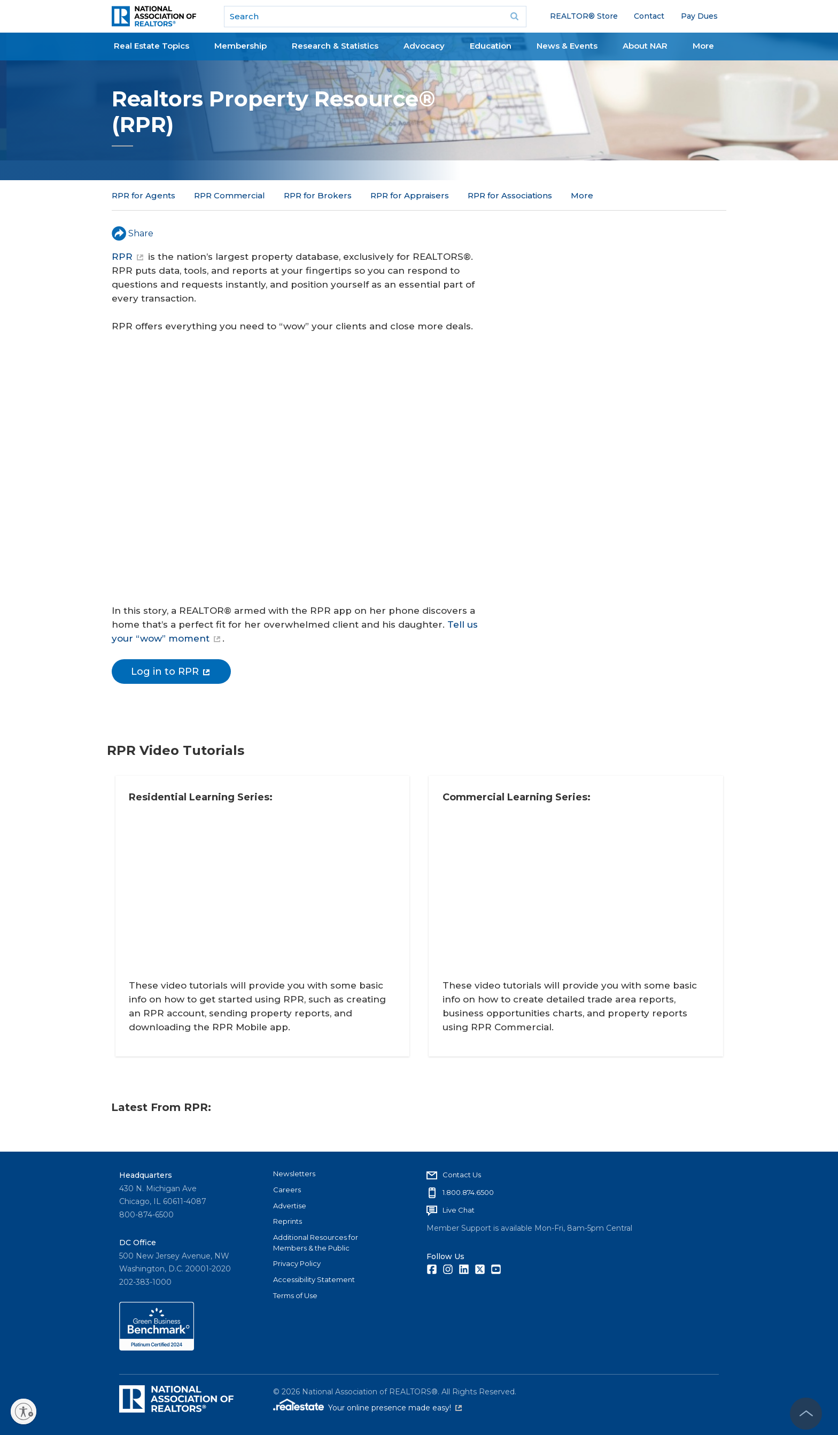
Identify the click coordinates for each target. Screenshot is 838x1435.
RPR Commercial (229, 195)
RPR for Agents (143, 195)
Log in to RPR (170, 671)
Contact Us (462, 1173)
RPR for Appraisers (409, 195)
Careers (287, 1188)
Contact (649, 16)
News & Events (567, 46)
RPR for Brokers (318, 195)
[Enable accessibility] (23, 1411)
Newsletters (294, 1172)
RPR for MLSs (598, 195)
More (703, 46)
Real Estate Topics (151, 46)
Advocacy (424, 46)
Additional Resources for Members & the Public (315, 1241)
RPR (127, 256)
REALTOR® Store (584, 16)
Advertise (289, 1204)
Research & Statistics (335, 46)
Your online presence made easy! (395, 1406)
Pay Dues (699, 16)
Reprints (287, 1220)
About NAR (645, 46)
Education (490, 46)
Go (514, 16)
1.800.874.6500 (468, 1191)
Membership (240, 46)
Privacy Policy (297, 1262)
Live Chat (459, 1209)
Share (132, 233)
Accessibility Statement (314, 1278)
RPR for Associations (510, 195)
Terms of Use (295, 1294)
